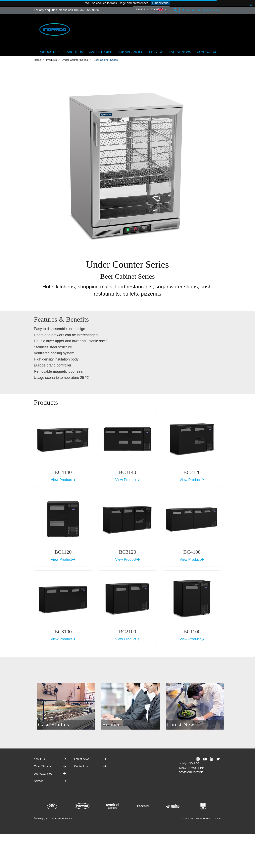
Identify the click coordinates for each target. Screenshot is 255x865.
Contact (217, 818)
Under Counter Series (75, 59)
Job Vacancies (130, 52)
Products (50, 52)
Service (156, 52)
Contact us (207, 52)
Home (37, 59)
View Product (63, 480)
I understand (160, 3)
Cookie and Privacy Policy (196, 818)
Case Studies (100, 52)
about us (75, 52)
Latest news (180, 52)
